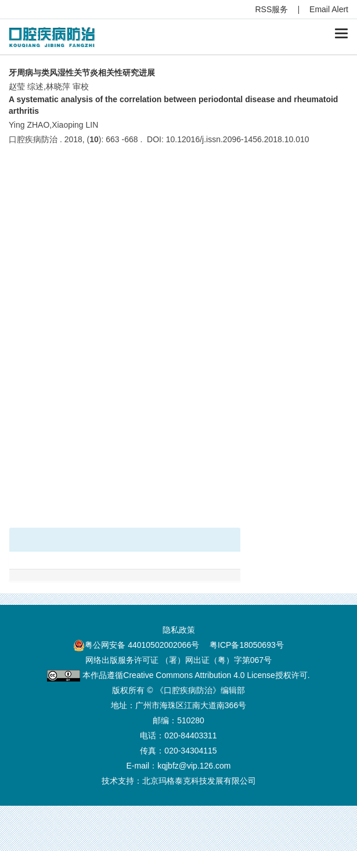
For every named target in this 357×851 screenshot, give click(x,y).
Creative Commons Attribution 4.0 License (199, 675)
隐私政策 (179, 629)
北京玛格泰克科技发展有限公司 (199, 780)
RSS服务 (272, 9)
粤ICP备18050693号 (247, 645)
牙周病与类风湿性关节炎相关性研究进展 (82, 72)
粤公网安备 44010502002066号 (142, 645)
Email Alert (328, 9)
